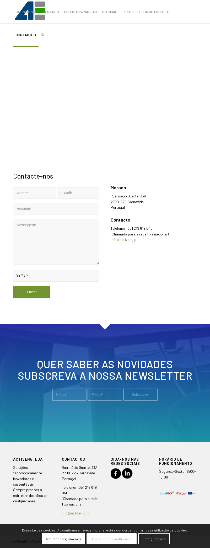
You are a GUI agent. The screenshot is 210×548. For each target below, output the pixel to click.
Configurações (154, 539)
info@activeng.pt (124, 239)
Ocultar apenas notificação (112, 539)
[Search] (43, 34)
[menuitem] (26, 11)
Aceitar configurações (63, 539)
